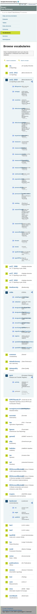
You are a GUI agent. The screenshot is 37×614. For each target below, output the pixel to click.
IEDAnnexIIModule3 (15, 476)
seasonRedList (18, 232)
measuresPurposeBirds (18, 160)
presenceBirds (18, 187)
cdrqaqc (17, 91)
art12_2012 (13, 73)
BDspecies (18, 86)
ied (10, 462)
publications (14, 563)
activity (17, 382)
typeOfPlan (18, 258)
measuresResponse (18, 167)
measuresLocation (18, 154)
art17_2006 (13, 266)
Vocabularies (7, 33)
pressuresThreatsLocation (18, 193)
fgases (11, 429)
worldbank (13, 596)
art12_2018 (13, 80)
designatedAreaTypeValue (18, 307)
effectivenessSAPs (18, 122)
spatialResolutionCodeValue (18, 347)
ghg (10, 441)
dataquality (13, 368)
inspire (12, 494)
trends (17, 246)
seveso (12, 570)
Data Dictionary (16, 12)
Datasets (5, 19)
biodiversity (13, 287)
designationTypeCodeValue (18, 318)
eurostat (12, 415)
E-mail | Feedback (8, 608)
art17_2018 (13, 280)
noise (11, 556)
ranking (17, 203)
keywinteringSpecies (18, 135)
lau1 (11, 525)
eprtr (11, 375)
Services (5, 36)
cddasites (18, 302)
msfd (11, 549)
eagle (16, 512)
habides (12, 448)
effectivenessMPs (18, 108)
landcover (13, 501)
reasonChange (18, 209)
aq (10, 66)
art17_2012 (13, 273)
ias (10, 455)
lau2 (11, 530)
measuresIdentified (18, 148)
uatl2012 (17, 517)
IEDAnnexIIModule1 (15, 469)
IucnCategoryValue (18, 327)
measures (18, 141)
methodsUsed (18, 174)
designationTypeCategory (18, 312)
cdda (11, 292)
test (10, 577)
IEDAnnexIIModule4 (15, 485)
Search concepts (25, 60)
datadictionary (14, 361)
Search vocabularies (11, 60)
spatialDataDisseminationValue (18, 342)
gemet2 (12, 436)
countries (18, 100)
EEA (10, 2)
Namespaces (6, 39)
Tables (4, 22)
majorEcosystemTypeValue (18, 331)
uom (11, 582)
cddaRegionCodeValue (18, 297)
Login (22, 4)
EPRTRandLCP (15, 400)
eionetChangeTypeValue (18, 323)
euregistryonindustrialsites (15, 408)
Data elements (7, 26)
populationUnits (18, 179)
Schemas (5, 29)
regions (17, 336)
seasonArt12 (18, 223)
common (12, 354)
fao (10, 422)
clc (16, 507)
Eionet (9, 12)
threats (17, 240)
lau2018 (12, 535)
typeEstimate (18, 252)
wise (11, 589)
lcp (10, 542)
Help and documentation (10, 16)
